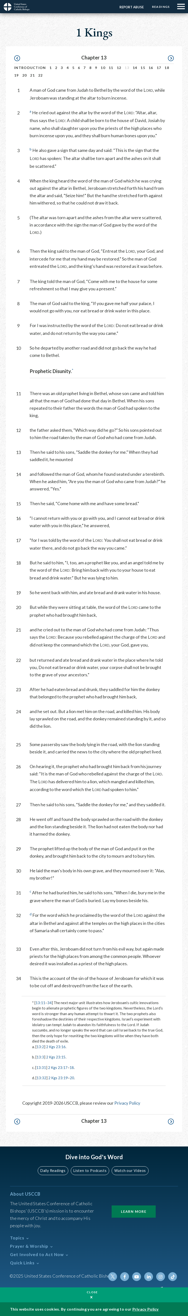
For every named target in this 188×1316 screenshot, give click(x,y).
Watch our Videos (129, 1170)
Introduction (30, 68)
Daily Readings (53, 1170)
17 (159, 68)
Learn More (133, 1211)
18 (166, 68)
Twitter (113, 1276)
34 (49, 1002)
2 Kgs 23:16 (56, 1046)
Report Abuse (131, 7)
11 (111, 68)
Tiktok (172, 1276)
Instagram (160, 1276)
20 (24, 75)
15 (143, 68)
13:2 (40, 1046)
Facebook (125, 1276)
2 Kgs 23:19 (58, 1078)
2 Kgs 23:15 (56, 1057)
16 (151, 68)
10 (103, 68)
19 (16, 75)
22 (40, 75)
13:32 (41, 1078)
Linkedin (149, 1276)
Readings (160, 7)
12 (119, 68)
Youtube (137, 1276)
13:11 (40, 1002)
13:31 (41, 1067)
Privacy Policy (127, 1103)
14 (135, 68)
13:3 (40, 1057)
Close (92, 1292)
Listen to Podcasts (90, 1170)
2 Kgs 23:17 (58, 1067)
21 (32, 75)
